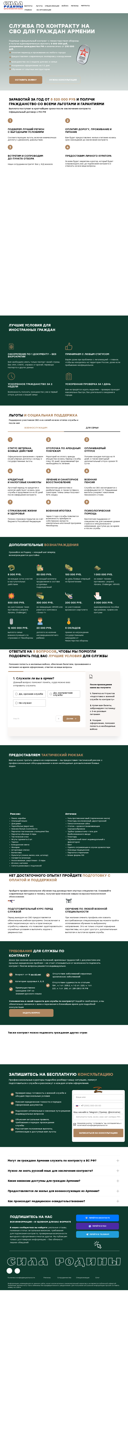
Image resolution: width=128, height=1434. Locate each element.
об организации (43, 10)
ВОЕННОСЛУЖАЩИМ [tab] (36, 427)
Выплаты (28, 6)
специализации (52, 6)
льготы (39, 6)
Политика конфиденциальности (21, 1286)
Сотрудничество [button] (64, 1286)
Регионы (74, 6)
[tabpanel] (64, 485)
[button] (25, 80)
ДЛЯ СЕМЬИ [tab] (92, 427)
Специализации (82, 1286)
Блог (98, 1286)
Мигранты (85, 6)
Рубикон (28, 10)
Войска (65, 6)
